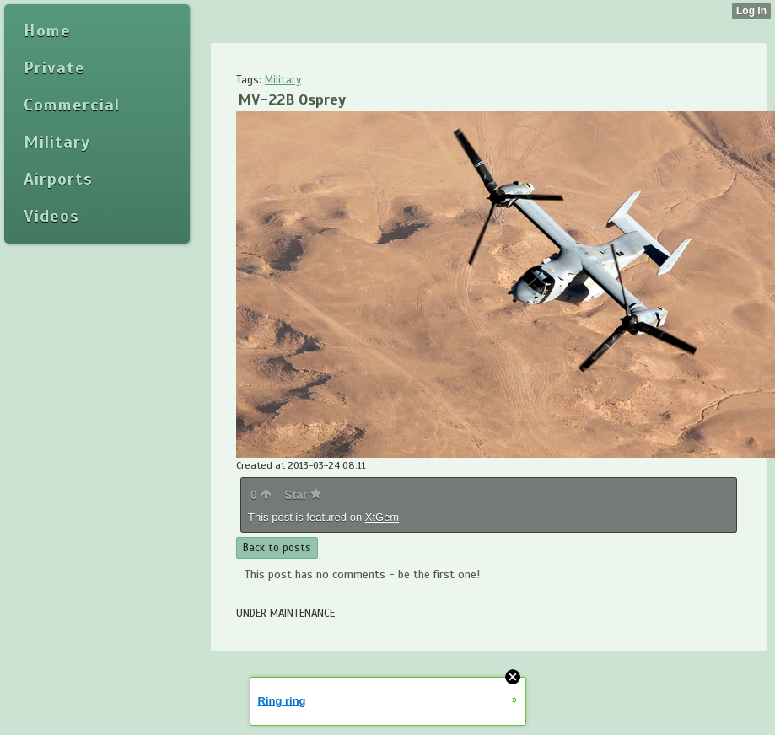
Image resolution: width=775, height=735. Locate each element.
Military (283, 80)
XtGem (382, 517)
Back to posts (277, 548)
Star (302, 495)
